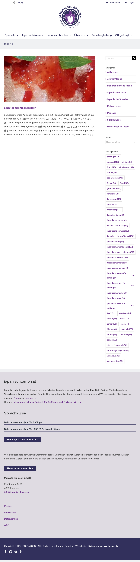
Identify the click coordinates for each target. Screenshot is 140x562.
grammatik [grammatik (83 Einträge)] (114, 188)
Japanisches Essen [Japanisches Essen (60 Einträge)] (117, 225)
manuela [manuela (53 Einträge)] (127, 329)
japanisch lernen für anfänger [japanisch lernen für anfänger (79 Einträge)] (120, 275)
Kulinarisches (114, 106)
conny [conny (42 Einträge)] (112, 172)
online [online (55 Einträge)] (112, 334)
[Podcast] (20, 551)
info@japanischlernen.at (17, 492)
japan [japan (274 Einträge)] (112, 204)
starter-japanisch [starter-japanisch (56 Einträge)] (117, 345)
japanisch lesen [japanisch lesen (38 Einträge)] (116, 298)
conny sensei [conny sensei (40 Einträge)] (115, 178)
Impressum (10, 512)
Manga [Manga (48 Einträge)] (112, 329)
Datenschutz (11, 518)
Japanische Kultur (116, 92)
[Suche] (134, 58)
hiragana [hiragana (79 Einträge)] (113, 194)
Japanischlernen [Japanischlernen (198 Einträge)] (117, 263)
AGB (6, 525)
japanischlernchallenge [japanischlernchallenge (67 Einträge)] (120, 247)
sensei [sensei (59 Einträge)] (112, 340)
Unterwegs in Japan (118, 126)
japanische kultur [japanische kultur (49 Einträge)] (117, 220)
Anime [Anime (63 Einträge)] (127, 162)
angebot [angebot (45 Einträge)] (113, 162)
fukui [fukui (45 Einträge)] (124, 183)
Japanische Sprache (117, 99)
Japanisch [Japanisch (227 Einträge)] (114, 210)
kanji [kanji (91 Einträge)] (111, 313)
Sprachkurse (114, 119)
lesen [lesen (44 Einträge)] (125, 324)
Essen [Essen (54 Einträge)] (111, 183)
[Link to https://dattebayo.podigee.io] (14, 2)
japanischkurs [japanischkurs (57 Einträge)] (115, 241)
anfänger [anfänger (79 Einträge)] (113, 157)
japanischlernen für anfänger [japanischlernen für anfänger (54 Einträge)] (120, 285)
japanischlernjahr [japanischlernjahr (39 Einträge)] (117, 293)
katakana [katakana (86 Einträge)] (125, 313)
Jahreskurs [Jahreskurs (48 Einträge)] (114, 199)
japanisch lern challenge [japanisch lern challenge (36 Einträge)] (120, 252)
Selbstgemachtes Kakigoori (20, 107)
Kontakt (8, 506)
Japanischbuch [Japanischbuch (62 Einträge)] (116, 215)
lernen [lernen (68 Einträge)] (112, 324)
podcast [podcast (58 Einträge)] (126, 334)
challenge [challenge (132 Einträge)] (126, 167)
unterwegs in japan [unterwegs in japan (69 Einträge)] (118, 350)
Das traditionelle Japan (119, 85)
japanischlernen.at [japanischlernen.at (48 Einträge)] (117, 268)
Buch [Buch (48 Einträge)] (111, 167)
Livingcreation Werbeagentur (103, 546)
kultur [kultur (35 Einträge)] (112, 318)
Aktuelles (112, 72)
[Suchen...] (119, 58)
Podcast (111, 113)
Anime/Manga (114, 78)
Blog (20, 2)
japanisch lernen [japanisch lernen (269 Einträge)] (117, 257)
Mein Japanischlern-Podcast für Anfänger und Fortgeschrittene (47, 402)
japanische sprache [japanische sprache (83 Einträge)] (118, 231)
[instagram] (10, 551)
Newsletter (31, 398)
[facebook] (5, 551)
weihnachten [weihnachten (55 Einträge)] (115, 361)
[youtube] (15, 551)
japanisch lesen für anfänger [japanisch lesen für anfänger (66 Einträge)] (120, 305)
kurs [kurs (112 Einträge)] (124, 318)
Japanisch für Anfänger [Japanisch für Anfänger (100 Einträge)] (120, 236)
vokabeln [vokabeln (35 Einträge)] (113, 356)
